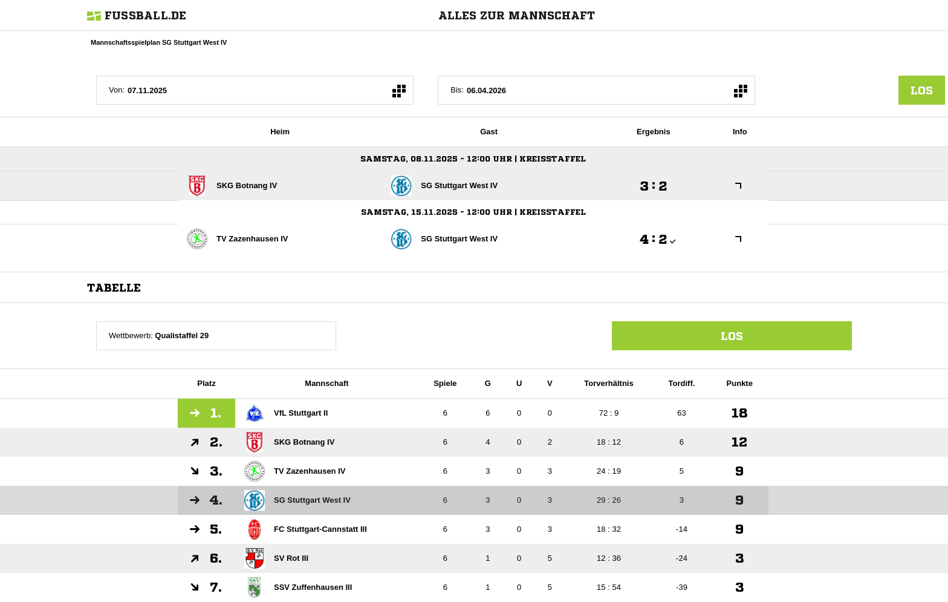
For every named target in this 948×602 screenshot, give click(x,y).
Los (732, 335)
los (922, 90)
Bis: (457, 89)
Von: (117, 89)
